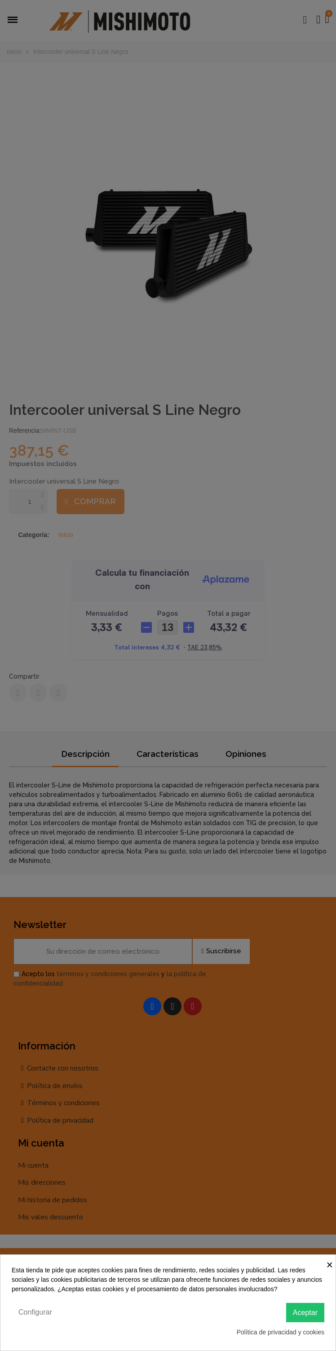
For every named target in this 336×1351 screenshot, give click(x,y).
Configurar (35, 1312)
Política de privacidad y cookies (280, 1332)
